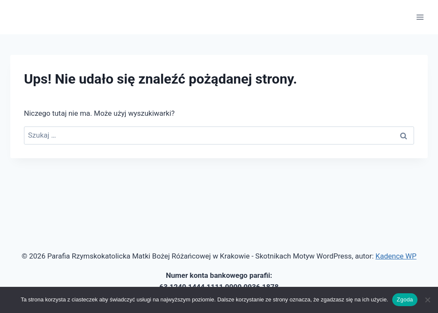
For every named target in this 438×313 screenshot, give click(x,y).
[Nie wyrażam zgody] (427, 299)
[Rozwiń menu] (420, 17)
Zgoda (405, 299)
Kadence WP (396, 256)
